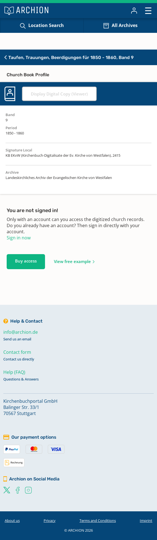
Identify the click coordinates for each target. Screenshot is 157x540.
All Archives (125, 25)
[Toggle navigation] (148, 10)
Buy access (26, 261)
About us (12, 520)
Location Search (46, 25)
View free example (72, 261)
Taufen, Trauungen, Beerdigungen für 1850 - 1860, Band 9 (69, 57)
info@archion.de (20, 332)
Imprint (146, 520)
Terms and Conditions (97, 520)
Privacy (50, 520)
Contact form (17, 352)
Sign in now (19, 238)
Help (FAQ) (14, 372)
